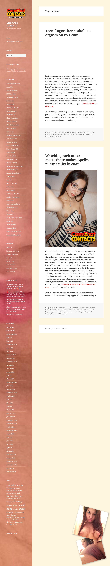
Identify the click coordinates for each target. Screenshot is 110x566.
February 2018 (11, 454)
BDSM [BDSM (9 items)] (21, 485)
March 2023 (10, 365)
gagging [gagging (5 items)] (14, 498)
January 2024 (10, 358)
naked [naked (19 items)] (21, 505)
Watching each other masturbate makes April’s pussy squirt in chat (67, 159)
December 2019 (11, 393)
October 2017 (10, 468)
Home (8, 38)
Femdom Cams (11, 128)
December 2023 (11, 362)
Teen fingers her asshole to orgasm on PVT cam (68, 32)
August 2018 (10, 434)
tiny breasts (52, 314)
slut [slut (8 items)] (17, 517)
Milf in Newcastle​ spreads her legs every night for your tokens (15, 302)
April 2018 (9, 448)
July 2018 (9, 437)
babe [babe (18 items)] (15, 485)
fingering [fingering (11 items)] (18, 496)
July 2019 (9, 399)
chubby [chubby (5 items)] (18, 488)
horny (47, 136)
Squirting (79, 312)
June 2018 (9, 441)
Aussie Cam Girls (11, 90)
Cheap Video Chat (12, 118)
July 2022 (9, 375)
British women (51, 76)
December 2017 (11, 461)
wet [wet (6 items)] (15, 525)
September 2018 (11, 430)
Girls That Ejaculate (12, 145)
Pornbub (9, 258)
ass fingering (62, 134)
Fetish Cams (10, 132)
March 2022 (10, 379)
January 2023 (10, 368)
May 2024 (9, 351)
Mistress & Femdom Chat (14, 166)
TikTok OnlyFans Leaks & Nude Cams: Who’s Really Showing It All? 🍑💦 (14, 286)
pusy (70, 312)
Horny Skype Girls (12, 149)
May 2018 (9, 444)
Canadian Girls (11, 115)
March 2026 (10, 327)
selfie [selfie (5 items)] (22, 512)
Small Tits (9, 221)
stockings (85, 312)
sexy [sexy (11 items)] (8, 515)
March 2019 (10, 410)
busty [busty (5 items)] (13, 488)
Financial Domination (13, 135)
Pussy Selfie (10, 187)
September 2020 (11, 382)
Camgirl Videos (11, 111)
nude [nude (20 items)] (9, 508)
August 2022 (10, 372)
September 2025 (11, 334)
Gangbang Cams (11, 142)
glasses (54, 312)
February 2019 (11, 413)
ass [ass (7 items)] (12, 485)
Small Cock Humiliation (14, 218)
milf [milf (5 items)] (11, 505)
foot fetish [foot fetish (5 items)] (9, 498)
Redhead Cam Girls (12, 194)
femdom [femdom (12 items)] (10, 496)
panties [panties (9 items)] (15, 509)
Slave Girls (9, 214)
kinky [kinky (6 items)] (8, 505)
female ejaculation (67, 282)
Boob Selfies (10, 101)
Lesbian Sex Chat (12, 159)
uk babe (58, 136)
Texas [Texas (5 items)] (8, 525)
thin (46, 314)
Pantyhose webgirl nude (14, 315)
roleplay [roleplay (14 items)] (10, 512)
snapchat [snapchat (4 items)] (8, 519)
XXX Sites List (10, 272)
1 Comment (63, 314)
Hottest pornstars (12, 254)
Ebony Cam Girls (11, 121)
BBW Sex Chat (11, 94)
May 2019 (9, 403)
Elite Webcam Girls (12, 125)
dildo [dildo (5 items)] (14, 490)
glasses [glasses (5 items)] (18, 498)
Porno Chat (10, 261)
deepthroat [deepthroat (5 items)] (9, 490)
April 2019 (9, 406)
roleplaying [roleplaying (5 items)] (18, 512)
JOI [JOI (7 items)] (22, 502)
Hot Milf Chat (10, 152)
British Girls (10, 104)
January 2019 (10, 417)
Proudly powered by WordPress (55, 329)
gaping (90, 134)
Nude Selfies (10, 176)
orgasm (52, 136)
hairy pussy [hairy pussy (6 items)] (10, 502)
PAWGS (8, 180)
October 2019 (10, 396)
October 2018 (10, 427)
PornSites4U (10, 265)
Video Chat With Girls (13, 231)
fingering (48, 312)
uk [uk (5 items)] (13, 525)
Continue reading (67, 120)
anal (55, 134)
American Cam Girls (13, 84)
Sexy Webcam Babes (13, 204)
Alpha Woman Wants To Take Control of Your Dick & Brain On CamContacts (16, 309)
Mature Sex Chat (11, 163)
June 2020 (9, 386)
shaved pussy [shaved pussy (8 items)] (11, 517)
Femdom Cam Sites (12, 251)
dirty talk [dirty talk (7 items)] (19, 490)
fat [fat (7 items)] (15, 493)
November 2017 (11, 465)
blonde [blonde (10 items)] (9, 488)
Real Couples (10, 190)
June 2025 (9, 341)
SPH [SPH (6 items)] (17, 520)
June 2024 (9, 348)
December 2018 (11, 420)
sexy (73, 312)
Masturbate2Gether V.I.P (14, 41)
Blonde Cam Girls (12, 97)
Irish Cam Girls (11, 156)
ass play (69, 134)
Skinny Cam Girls (12, 207)
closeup (91, 310)
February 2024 (11, 355)
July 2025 (9, 338)
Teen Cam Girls (11, 225)
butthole (81, 134)
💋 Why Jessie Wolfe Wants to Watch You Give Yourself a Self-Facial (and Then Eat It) (15, 294)
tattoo (91, 312)
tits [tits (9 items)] (11, 525)
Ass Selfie (9, 87)
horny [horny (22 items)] (17, 501)
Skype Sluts (10, 211)
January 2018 (10, 458)
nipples (59, 312)
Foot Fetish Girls (11, 139)
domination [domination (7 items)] (10, 493)
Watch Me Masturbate (13, 235)
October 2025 (10, 331)
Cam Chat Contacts (12, 24)
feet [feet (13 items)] (18, 493)
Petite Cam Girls (11, 183)
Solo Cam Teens (11, 268)
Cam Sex (9, 248)
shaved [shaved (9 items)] (13, 515)
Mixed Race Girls (12, 170)
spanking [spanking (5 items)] (13, 520)
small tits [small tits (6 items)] (22, 517)
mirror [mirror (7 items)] (15, 505)
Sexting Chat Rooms (12, 197)
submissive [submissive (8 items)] (19, 522)
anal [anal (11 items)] (8, 485)
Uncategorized (11, 228)
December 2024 (11, 344)
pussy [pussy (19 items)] (22, 508)
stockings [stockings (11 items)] (10, 522)
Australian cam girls (64, 251)
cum (86, 134)
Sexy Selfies (10, 201)
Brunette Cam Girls (12, 108)
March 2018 (10, 451)
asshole (75, 134)
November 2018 (11, 423)
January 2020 (10, 389)
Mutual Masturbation (13, 173)
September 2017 (11, 472)
